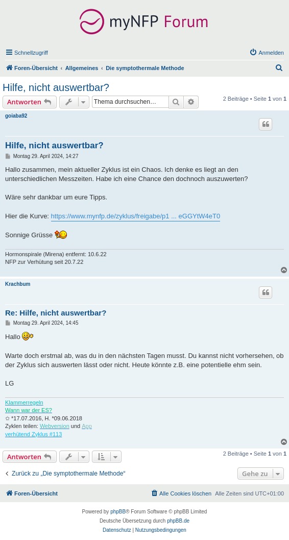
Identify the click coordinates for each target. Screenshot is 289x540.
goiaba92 (16, 116)
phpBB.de (178, 521)
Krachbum (17, 284)
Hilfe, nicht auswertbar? (56, 87)
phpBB (118, 511)
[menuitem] (266, 53)
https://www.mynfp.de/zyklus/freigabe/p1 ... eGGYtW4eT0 (136, 216)
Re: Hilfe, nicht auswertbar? (55, 312)
